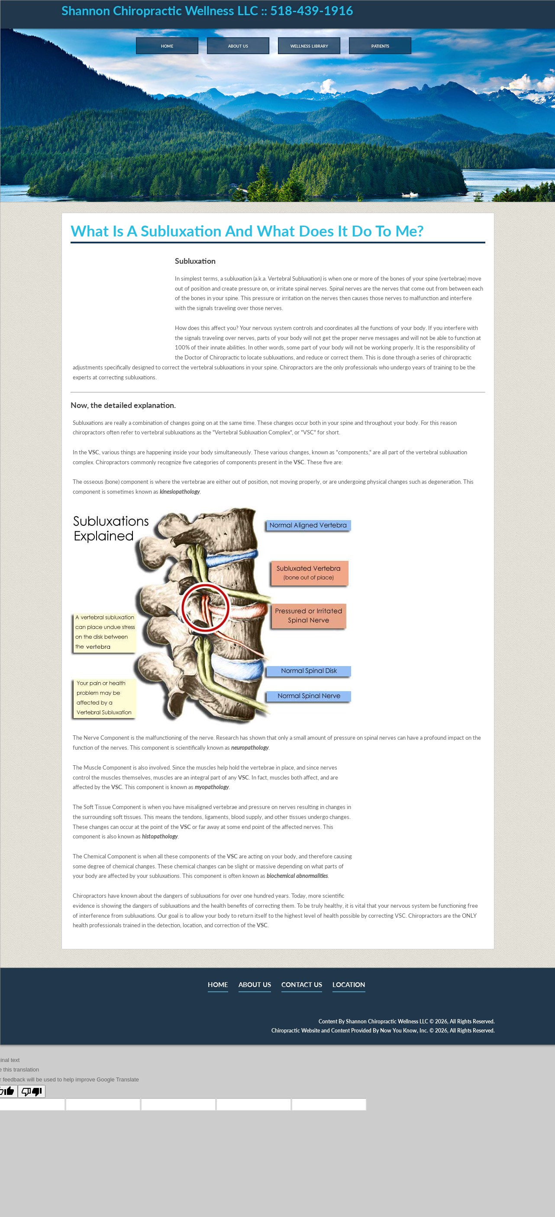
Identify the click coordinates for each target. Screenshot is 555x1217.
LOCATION (348, 984)
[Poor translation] (31, 1091)
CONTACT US (301, 984)
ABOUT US (255, 984)
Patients (380, 45)
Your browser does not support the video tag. (121, 306)
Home (167, 45)
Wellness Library (309, 45)
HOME (218, 984)
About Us (238, 45)
